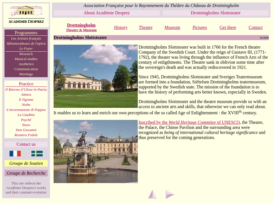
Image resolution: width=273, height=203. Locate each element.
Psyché (26, 120)
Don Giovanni (26, 130)
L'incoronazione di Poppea (26, 110)
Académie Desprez (113, 12)
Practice (26, 83)
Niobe (26, 104)
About (90, 12)
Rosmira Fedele (26, 135)
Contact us (26, 144)
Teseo (26, 125)
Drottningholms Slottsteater (215, 12)
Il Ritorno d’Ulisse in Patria (26, 89)
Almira (26, 94)
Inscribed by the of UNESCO (189, 122)
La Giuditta (26, 115)
